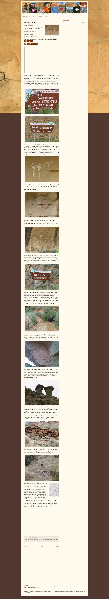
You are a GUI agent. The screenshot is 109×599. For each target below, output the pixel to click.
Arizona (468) (31, 13)
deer (39, 539)
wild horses (44, 541)
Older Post (57, 546)
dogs (41, 539)
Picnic (57, 539)
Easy (43, 539)
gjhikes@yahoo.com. (35, 587)
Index (46, 16)
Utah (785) (78, 13)
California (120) (41, 13)
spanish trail (35, 541)
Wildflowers (39, 16)
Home (24, 13)
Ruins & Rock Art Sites (28, 16)
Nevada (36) (60, 13)
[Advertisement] (74, 34)
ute (40, 541)
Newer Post (27, 546)
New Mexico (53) (69, 13)
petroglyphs (53, 539)
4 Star (29, 539)
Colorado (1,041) (51, 13)
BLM (37, 539)
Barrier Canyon (33, 539)
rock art (30, 541)
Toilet (38, 541)
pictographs (27, 541)
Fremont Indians (48, 539)
